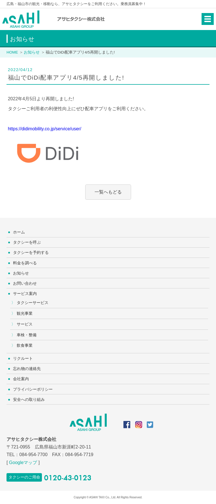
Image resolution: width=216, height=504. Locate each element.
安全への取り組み (29, 399)
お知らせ (32, 52)
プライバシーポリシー (33, 389)
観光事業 (25, 313)
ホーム (19, 232)
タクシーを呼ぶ (27, 242)
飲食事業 (25, 345)
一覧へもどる (108, 192)
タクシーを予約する (31, 252)
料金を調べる (25, 263)
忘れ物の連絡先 (27, 368)
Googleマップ (23, 462)
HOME (12, 52)
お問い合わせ (25, 283)
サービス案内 (25, 293)
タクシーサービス (32, 302)
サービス (25, 324)
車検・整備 (27, 335)
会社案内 (21, 379)
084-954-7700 (33, 454)
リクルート (23, 358)
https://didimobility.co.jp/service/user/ (44, 128)
